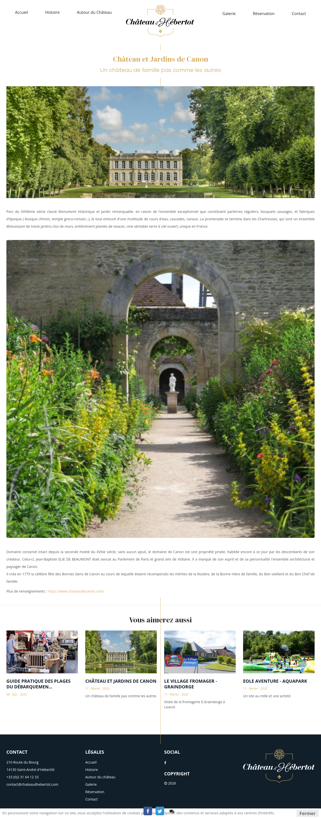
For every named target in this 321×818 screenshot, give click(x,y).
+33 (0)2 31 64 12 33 (22, 777)
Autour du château (100, 777)
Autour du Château (94, 12)
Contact (299, 13)
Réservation (263, 13)
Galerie (228, 13)
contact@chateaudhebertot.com (32, 784)
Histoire (52, 12)
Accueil (21, 12)
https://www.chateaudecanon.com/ (76, 591)
